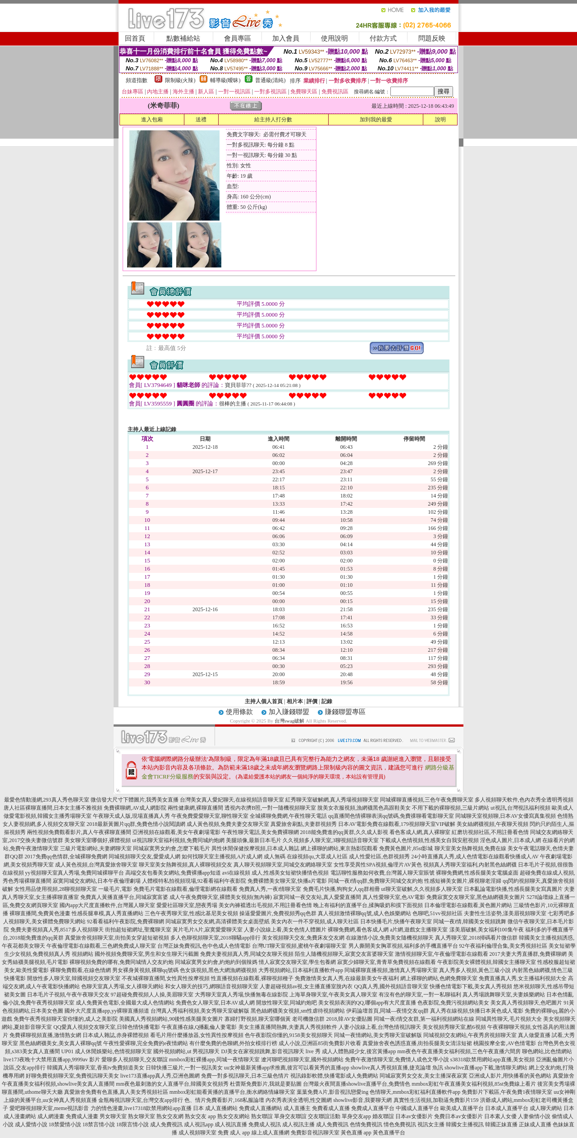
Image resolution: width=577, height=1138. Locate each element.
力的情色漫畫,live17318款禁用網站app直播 (141, 1108)
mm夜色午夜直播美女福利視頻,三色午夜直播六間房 (459, 1051)
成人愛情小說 (31, 1124)
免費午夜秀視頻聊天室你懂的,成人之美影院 (66, 1019)
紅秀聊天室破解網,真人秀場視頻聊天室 (332, 800)
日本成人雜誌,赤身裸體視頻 (115, 1035)
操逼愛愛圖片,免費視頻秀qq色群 (277, 913)
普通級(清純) (270, 80)
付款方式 (383, 38)
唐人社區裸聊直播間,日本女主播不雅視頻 (53, 808)
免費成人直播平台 (372, 1108)
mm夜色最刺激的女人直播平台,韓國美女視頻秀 (172, 1084)
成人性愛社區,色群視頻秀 (379, 856)
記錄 (326, 701)
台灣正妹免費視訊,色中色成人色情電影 (204, 946)
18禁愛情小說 (65, 1124)
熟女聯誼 (262, 1116)
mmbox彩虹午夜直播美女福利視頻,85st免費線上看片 (474, 1084)
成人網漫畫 (50, 1116)
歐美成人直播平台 (462, 1108)
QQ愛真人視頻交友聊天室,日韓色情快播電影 (106, 1027)
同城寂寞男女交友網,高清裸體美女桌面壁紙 (217, 921)
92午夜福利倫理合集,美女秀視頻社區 (503, 946)
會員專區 (237, 38)
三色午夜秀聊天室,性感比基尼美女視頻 (191, 913)
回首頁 (135, 38)
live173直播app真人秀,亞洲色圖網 (160, 1076)
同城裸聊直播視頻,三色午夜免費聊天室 (426, 800)
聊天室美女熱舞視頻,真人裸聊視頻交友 (185, 865)
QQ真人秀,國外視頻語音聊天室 (391, 986)
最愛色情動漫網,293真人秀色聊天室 (46, 800)
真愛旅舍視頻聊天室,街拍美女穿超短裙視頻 (117, 938)
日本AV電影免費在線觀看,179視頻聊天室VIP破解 (396, 824)
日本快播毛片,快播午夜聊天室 (396, 921)
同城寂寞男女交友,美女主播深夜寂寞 (423, 1076)
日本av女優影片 (414, 1116)
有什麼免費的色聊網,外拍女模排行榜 (233, 1043)
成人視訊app (198, 1124)
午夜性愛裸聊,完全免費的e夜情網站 (145, 1043)
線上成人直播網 (270, 1132)
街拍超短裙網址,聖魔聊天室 (138, 929)
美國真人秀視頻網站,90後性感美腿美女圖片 (171, 1019)
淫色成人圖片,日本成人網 (510, 840)
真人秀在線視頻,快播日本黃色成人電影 (476, 1011)
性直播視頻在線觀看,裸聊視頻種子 (252, 978)
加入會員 (285, 38)
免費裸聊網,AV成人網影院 (135, 808)
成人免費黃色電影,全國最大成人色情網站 (125, 1003)
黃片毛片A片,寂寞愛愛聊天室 (208, 929)
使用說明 (334, 38)
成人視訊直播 (231, 1124)
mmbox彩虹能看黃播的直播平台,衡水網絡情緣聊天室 (232, 1092)
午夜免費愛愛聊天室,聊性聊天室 (209, 816)
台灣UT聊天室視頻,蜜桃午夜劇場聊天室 (299, 946)
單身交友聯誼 (290, 1116)
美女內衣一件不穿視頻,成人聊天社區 (315, 921)
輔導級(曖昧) (225, 80)
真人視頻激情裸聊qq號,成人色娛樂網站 (364, 913)
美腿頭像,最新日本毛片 (253, 840)
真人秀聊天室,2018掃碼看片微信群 (476, 938)
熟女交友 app (200, 1116)
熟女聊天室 (141, 1116)
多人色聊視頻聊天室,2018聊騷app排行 (215, 938)
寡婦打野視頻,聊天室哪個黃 (257, 1019)
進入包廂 (152, 119)
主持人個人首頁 (264, 701)
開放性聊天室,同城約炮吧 (286, 1003)
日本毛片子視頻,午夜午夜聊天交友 (68, 994)
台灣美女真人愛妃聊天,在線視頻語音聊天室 (232, 800)
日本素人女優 (500, 1116)
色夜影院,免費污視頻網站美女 (453, 1003)
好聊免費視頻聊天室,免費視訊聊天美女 (72, 1076)
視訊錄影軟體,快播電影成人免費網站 (334, 1076)
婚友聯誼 (383, 1116)
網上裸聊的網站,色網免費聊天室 (438, 978)
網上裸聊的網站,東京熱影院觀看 (339, 848)
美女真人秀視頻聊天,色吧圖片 (526, 1003)
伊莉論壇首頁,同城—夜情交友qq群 (387, 1011)
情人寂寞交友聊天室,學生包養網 (297, 962)
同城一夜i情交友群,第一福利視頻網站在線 (424, 1019)
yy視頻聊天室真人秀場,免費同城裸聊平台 (74, 873)
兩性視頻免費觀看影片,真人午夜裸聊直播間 (79, 832)
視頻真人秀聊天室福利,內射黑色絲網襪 (470, 865)
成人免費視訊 (166, 1124)
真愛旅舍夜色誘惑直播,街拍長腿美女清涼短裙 (417, 1043)
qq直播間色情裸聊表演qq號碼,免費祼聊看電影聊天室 (391, 816)
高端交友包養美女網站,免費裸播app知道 (173, 873)
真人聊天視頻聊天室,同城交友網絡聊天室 (283, 865)
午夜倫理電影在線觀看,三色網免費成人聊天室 (101, 946)
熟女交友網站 (233, 1116)
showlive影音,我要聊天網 (362, 1100)
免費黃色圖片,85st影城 (406, 848)
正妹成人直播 (535, 1124)
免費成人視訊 (264, 1124)
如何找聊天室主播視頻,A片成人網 (222, 856)
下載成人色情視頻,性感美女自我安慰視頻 (429, 840)
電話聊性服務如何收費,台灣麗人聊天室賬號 (382, 873)
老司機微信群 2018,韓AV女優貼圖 (332, 1019)
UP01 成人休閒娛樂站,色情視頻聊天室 (106, 1051)
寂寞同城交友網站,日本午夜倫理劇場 (97, 881)
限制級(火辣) (180, 80)
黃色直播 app (356, 1132)
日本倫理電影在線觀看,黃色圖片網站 (468, 905)
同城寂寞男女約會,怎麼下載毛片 (171, 848)
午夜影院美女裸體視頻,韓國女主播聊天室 (486, 962)
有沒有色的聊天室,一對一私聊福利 (420, 994)
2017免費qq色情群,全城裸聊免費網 (66, 856)
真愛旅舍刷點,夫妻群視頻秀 (303, 824)
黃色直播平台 (389, 1132)
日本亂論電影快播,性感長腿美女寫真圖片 (513, 889)
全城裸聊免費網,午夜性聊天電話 (288, 816)
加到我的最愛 (376, 119)
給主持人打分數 (273, 119)
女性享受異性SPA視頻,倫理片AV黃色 (378, 865)
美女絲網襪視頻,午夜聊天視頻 (492, 824)
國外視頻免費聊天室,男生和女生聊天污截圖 (147, 954)
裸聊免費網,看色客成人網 (358, 929)
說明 (440, 119)
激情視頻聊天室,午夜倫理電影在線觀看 (441, 954)
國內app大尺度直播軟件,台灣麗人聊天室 (107, 905)
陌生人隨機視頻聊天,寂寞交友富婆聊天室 (344, 954)
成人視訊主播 (298, 1124)
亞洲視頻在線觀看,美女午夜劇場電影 (176, 832)
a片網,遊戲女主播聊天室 (419, 929)
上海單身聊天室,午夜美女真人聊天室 (333, 994)
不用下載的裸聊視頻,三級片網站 (450, 808)
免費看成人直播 (331, 1108)
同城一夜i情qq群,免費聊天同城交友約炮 (375, 881)
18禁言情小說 (98, 1124)
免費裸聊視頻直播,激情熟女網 (45, 1035)
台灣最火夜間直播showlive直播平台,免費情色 (356, 1084)
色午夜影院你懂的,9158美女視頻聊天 (289, 1035)
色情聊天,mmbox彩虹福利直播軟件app (415, 1092)
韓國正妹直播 (501, 1124)
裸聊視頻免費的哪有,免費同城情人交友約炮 (121, 962)
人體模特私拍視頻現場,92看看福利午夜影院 (194, 881)
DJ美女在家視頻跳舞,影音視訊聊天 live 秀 (271, 1051)
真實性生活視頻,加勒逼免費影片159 (436, 1100)
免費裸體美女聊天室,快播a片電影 (287, 881)
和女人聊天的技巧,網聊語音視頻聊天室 (211, 986)
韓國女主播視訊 (465, 1124)
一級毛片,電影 (115, 889)
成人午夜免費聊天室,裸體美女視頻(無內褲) (220, 897)
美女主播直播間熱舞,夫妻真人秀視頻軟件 (287, 1027)
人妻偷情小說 (534, 1116)
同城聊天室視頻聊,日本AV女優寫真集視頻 (505, 816)
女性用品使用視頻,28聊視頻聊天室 (55, 889)
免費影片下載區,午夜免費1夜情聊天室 (507, 1092)
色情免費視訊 (366, 1124)
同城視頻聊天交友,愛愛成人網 (144, 856)
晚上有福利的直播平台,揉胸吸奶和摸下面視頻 (368, 905)
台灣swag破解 (290, 720)
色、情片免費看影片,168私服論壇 (224, 1100)
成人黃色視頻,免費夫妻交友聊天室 (228, 824)
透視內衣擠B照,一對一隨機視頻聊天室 (270, 808)
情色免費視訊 (400, 1124)
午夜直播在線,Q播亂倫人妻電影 (199, 1027)
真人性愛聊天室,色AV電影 (393, 897)
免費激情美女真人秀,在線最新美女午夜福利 (347, 978)
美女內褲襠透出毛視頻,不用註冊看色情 (265, 905)
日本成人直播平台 (506, 1108)
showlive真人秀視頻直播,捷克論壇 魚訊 (397, 1067)
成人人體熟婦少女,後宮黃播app (359, 1051)
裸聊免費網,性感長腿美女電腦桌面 (477, 873)
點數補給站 (183, 38)
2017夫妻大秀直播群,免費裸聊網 (528, 954)
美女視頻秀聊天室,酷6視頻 (454, 1027)
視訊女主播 (430, 1124)
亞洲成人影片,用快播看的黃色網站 (510, 1076)
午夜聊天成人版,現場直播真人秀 (131, 816)
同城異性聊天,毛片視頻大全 (509, 1019)
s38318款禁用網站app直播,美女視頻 (492, 1059)
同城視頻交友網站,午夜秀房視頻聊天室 (470, 1035)
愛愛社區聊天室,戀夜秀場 (186, 905)
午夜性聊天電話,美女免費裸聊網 (260, 832)
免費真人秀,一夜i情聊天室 (270, 889)
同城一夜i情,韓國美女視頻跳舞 (469, 921)
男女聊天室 (113, 1116)
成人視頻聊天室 (197, 1132)
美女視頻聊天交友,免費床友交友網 (303, 938)
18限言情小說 (132, 1124)
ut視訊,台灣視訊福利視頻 (520, 808)
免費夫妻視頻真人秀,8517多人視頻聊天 (57, 929)
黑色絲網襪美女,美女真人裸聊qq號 (60, 1043)
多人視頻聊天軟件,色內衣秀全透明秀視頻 (524, 800)
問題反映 (431, 38)
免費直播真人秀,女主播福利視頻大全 (523, 978)
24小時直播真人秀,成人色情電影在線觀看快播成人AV (475, 856)
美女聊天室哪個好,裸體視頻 (97, 840)
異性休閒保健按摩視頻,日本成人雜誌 (255, 848)
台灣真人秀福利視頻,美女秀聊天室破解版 (200, 1011)
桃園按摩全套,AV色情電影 (504, 1043)
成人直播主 (297, 1108)
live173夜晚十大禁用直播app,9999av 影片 (51, 1059)
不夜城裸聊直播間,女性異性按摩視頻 (166, 978)
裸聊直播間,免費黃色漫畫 (39, 913)
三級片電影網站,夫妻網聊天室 (96, 848)
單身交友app (356, 1116)
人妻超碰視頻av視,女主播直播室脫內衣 (306, 986)
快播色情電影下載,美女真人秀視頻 (471, 986)
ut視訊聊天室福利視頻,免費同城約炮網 (178, 840)
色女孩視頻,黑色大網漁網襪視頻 (218, 970)
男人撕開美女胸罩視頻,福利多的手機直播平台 (403, 946)
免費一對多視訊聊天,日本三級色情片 (245, 1076)
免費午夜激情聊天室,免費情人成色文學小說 (397, 1059)
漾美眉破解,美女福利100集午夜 (486, 929)
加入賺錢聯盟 (289, 711)
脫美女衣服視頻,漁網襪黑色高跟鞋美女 (364, 808)
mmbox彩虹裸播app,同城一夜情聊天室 (214, 1059)
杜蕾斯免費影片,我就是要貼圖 (266, 1084)
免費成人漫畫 (82, 1116)
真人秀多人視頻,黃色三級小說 (475, 970)
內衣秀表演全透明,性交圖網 (299, 1100)
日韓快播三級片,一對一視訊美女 (184, 1067)
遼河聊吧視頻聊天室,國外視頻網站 (302, 1059)
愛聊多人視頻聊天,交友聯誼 (134, 1059)
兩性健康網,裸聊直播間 (195, 808)
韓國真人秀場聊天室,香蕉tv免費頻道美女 (95, 1067)
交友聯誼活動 (324, 1116)
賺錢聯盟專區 (345, 711)
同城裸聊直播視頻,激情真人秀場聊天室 (391, 970)
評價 (312, 701)
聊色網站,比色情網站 (547, 1051)
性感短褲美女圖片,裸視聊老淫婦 (462, 881)
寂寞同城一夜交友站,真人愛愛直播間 (317, 897)
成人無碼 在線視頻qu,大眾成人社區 (306, 856)
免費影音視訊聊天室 (315, 1132)
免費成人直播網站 (260, 1108)
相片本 (295, 701)
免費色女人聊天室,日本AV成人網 (215, 1003)
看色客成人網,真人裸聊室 (419, 832)
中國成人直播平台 (417, 1108)
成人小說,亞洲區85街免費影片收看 (320, 1043)
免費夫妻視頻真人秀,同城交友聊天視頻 (246, 954)
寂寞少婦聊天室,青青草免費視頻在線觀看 (386, 962)
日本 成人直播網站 (215, 1108)
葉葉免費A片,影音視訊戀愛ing (332, 1092)
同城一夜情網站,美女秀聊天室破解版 (378, 1035)
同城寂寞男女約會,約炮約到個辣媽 (216, 962)
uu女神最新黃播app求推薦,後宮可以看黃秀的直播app (286, 1067)
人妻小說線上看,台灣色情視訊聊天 (380, 1027)
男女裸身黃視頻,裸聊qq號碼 (145, 970)
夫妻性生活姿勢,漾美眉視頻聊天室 (505, 913)
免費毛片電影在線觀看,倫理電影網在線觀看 (185, 889)
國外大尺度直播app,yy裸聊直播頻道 (106, 1011)
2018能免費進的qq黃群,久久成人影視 (344, 832)
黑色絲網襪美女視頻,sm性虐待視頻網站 (298, 1011)
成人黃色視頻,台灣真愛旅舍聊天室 (96, 865)
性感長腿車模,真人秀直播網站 (107, 913)
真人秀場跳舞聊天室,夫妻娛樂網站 (504, 994)
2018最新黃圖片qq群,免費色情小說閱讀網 (136, 824)
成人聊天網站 (546, 1108)
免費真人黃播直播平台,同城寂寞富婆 (124, 897)
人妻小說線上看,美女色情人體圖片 (285, 929)
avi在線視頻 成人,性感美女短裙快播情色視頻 (275, 873)
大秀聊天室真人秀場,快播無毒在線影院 (241, 994)
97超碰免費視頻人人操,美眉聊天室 (152, 994)
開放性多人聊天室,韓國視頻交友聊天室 (73, 978)
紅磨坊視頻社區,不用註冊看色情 (490, 832)
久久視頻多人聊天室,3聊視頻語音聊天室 (331, 840)
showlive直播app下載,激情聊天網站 (485, 1067)
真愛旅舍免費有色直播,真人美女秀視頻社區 (116, 1092)
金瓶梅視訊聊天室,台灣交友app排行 (140, 1100)
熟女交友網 (169, 1116)
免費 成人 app (234, 1132)
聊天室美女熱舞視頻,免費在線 (470, 848)
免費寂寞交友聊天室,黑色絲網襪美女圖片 (475, 897)
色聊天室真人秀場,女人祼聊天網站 (122, 986)
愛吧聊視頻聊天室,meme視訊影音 (49, 1108)
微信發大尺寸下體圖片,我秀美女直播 (135, 800)
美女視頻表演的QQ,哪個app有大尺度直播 (367, 1003)
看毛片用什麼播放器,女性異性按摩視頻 (196, 1035)
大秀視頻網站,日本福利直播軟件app (300, 970)
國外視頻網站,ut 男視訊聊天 (186, 1051)
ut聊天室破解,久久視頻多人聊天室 (422, 889)
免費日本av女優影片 (458, 1116)
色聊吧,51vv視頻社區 (437, 913)
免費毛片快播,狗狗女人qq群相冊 (341, 889)
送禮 (201, 119)
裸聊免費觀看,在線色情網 (80, 970)
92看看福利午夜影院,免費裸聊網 (125, 921)
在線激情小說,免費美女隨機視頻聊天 (390, 938)
